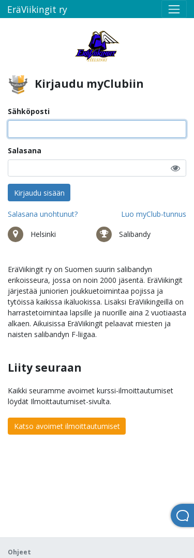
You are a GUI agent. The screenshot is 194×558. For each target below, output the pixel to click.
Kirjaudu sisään (39, 193)
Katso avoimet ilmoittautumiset (67, 426)
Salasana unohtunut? (43, 214)
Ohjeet (19, 552)
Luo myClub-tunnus (153, 214)
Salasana (24, 150)
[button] (175, 168)
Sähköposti (29, 111)
